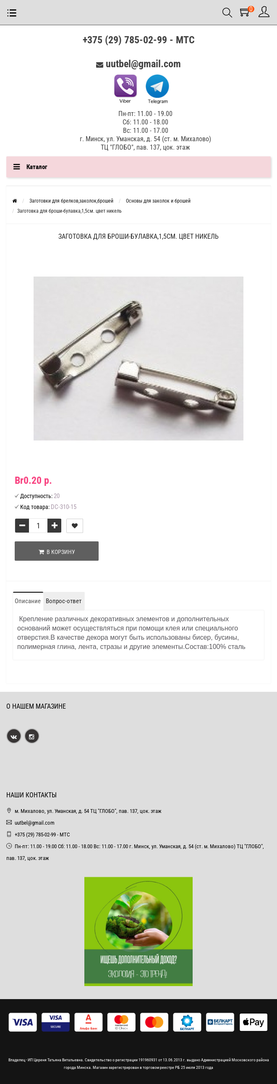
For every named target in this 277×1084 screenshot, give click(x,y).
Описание (28, 601)
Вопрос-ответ (63, 601)
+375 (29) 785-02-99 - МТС (139, 40)
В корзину (57, 552)
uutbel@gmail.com (143, 64)
